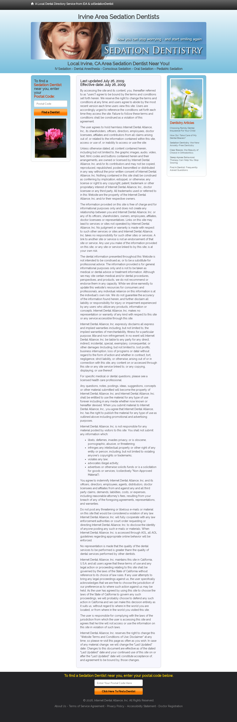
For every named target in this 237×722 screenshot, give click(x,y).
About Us (60, 706)
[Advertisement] (186, 209)
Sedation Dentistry (179, 142)
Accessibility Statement (141, 706)
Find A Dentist (177, 167)
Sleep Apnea (176, 157)
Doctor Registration (171, 706)
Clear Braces (176, 150)
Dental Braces (177, 138)
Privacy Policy (115, 706)
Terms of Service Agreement (86, 706)
